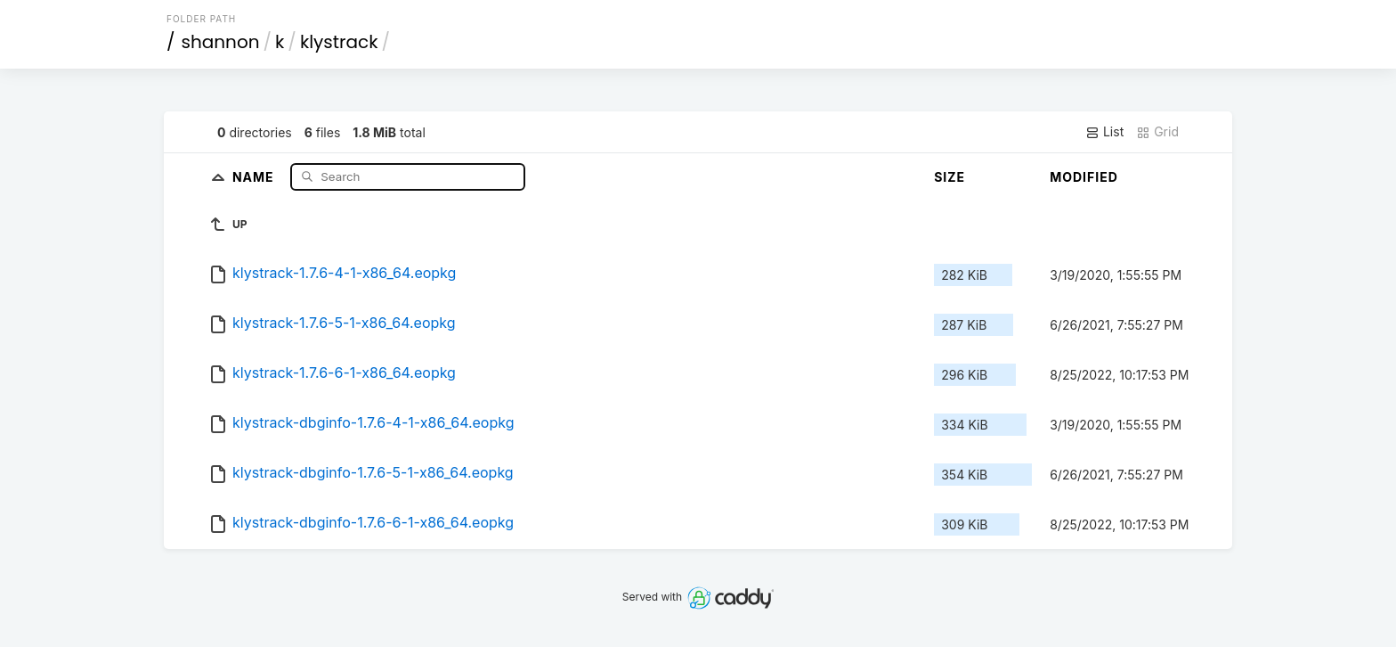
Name (255, 176)
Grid (1157, 132)
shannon (221, 41)
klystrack (339, 41)
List (1104, 132)
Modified (1084, 176)
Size (949, 176)
